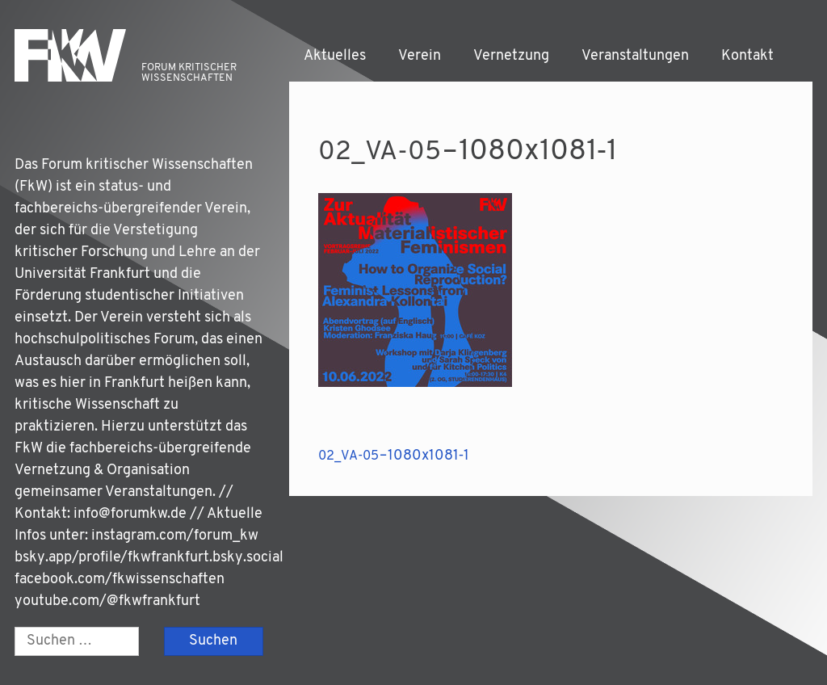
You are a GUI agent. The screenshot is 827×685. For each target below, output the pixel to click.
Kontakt (747, 56)
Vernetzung (511, 56)
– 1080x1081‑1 (393, 456)
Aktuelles (335, 56)
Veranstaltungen (635, 56)
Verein (419, 56)
